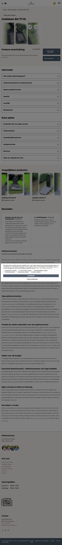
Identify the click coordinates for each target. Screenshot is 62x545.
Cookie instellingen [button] (32, 279)
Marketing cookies (23, 272)
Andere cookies (36, 272)
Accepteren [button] (31, 275)
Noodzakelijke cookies (40, 270)
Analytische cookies (11, 270)
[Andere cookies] (30, 272)
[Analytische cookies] (4, 270)
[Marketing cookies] (16, 272)
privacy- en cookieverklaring (43, 268)
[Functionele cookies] (18, 270)
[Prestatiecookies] (4, 272)
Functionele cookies (25, 270)
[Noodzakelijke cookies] (33, 270)
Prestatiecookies (10, 272)
